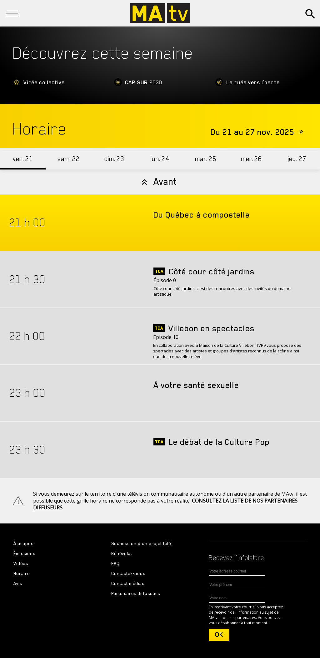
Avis (17, 583)
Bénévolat (121, 553)
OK (219, 634)
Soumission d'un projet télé (141, 543)
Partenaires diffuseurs (135, 593)
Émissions (24, 553)
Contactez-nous (128, 573)
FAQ (115, 563)
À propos (23, 543)
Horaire (21, 573)
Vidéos (20, 563)
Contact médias (127, 583)
